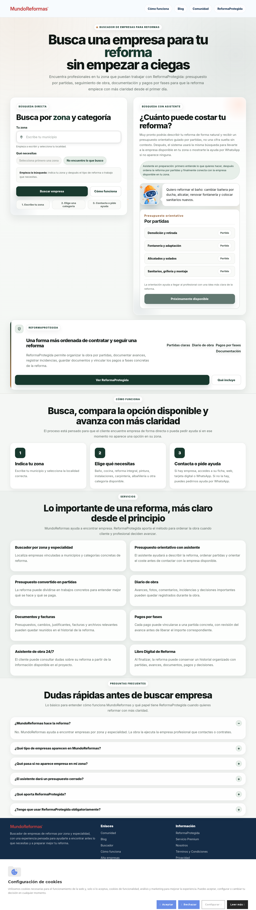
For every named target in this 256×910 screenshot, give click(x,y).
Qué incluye (226, 380)
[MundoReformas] (29, 9)
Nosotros (182, 845)
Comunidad (201, 8)
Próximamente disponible (190, 299)
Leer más (236, 904)
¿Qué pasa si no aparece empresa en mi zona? (51, 764)
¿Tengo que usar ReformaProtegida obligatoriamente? (58, 809)
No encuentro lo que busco (85, 160)
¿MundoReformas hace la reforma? (43, 723)
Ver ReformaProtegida (112, 380)
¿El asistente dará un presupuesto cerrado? (49, 779)
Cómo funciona (158, 8)
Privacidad (183, 857)
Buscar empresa (52, 191)
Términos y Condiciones (192, 851)
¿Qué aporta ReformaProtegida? (40, 794)
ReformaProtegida (230, 8)
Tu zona (21, 127)
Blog (181, 8)
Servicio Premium (187, 839)
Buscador (107, 845)
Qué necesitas (26, 153)
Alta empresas (110, 857)
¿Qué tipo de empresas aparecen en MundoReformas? (58, 748)
